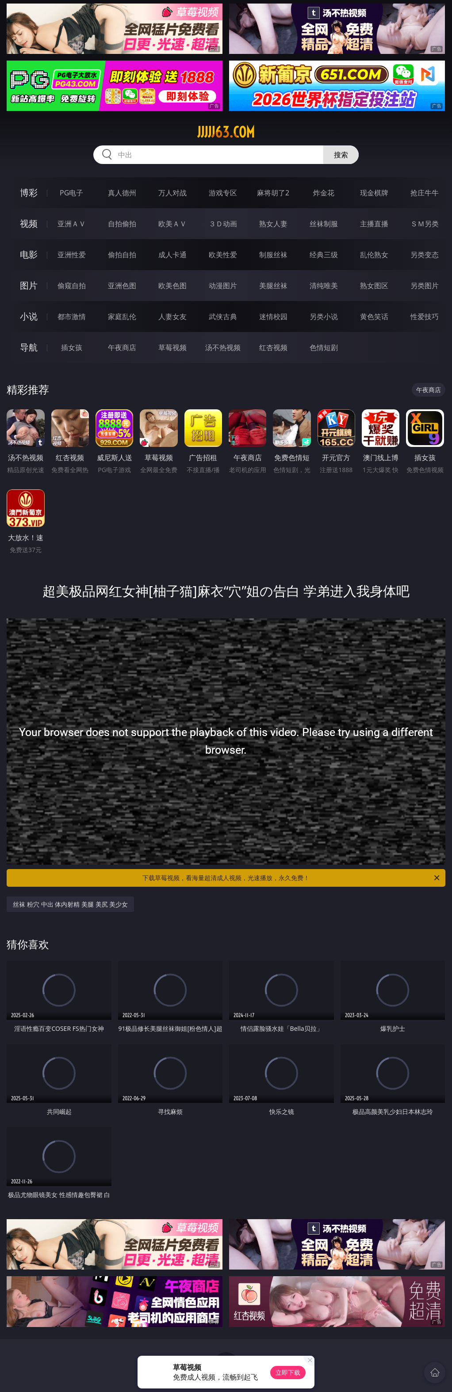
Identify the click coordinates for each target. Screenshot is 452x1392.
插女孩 (71, 347)
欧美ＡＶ (172, 224)
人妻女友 (172, 316)
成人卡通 (172, 254)
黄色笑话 (374, 316)
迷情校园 (273, 316)
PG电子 (71, 193)
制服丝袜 (273, 254)
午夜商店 (122, 347)
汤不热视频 (223, 347)
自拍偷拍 (122, 224)
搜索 (341, 155)
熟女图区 (374, 285)
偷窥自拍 (71, 285)
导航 (29, 347)
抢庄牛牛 (424, 193)
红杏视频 (273, 347)
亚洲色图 (122, 285)
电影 (29, 254)
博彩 (29, 192)
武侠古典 (223, 316)
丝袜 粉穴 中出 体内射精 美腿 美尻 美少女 (70, 904)
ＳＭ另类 (424, 224)
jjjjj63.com (226, 132)
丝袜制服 (324, 224)
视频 (29, 223)
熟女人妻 (273, 224)
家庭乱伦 (122, 316)
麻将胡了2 (273, 193)
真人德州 (122, 193)
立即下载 (288, 1372)
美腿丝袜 (273, 285)
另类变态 (424, 254)
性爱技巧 (424, 316)
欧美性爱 (223, 254)
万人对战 (172, 193)
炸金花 (323, 193)
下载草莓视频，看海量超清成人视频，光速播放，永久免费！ (291, 878)
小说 (29, 316)
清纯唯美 (324, 285)
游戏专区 (223, 193)
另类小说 (324, 316)
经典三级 (324, 254)
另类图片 (424, 285)
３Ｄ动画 (223, 224)
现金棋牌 (374, 193)
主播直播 (374, 224)
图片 (29, 285)
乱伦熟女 (374, 254)
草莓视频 (172, 347)
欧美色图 (172, 285)
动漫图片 (223, 285)
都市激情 (71, 316)
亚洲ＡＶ (71, 224)
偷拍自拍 (122, 254)
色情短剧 (324, 347)
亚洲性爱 (71, 254)
